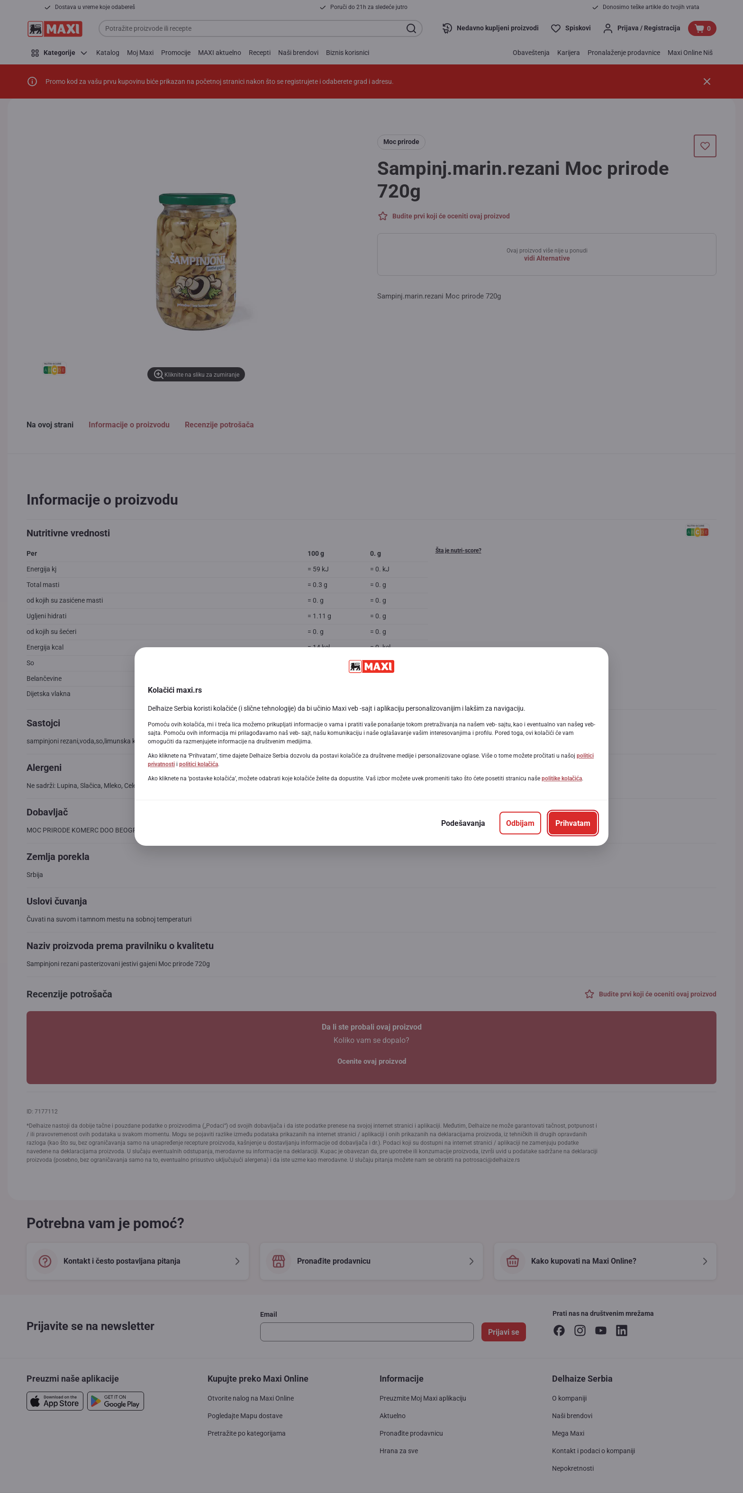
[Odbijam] (520, 823)
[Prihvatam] (573, 823)
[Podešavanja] (463, 823)
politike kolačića (562, 778)
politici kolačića (198, 764)
